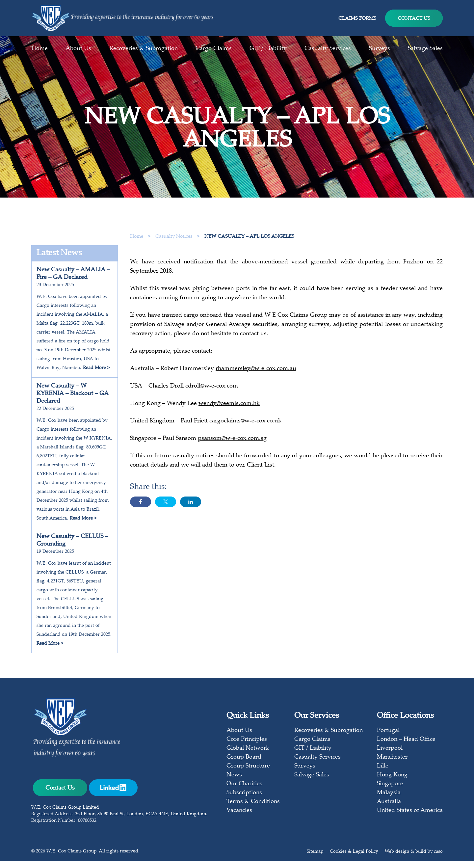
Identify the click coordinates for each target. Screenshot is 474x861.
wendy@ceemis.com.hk (229, 406)
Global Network (247, 748)
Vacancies (239, 811)
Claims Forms (357, 18)
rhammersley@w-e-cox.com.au (256, 371)
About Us (78, 49)
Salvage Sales (425, 49)
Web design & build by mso (414, 851)
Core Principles (246, 739)
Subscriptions (244, 793)
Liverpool (390, 748)
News (234, 775)
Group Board (243, 757)
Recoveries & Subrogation (143, 49)
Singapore (390, 784)
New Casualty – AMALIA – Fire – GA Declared (73, 274)
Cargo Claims (214, 49)
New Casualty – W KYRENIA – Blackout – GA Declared (73, 393)
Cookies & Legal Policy (354, 851)
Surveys (379, 49)
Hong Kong (392, 775)
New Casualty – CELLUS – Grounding (72, 540)
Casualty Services (327, 49)
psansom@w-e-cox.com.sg (232, 441)
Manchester (392, 757)
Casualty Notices (174, 236)
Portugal (388, 731)
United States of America (410, 811)
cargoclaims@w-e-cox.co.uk (245, 424)
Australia (389, 802)
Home (39, 49)
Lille (382, 766)
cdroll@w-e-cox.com (211, 389)
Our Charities (244, 784)
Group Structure (248, 766)
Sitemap (315, 851)
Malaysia (389, 793)
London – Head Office (406, 739)
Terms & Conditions (253, 802)
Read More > (96, 368)
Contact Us (414, 18)
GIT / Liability (268, 49)
